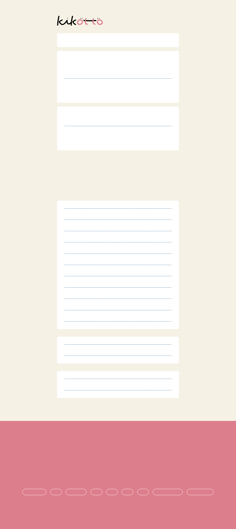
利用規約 (117, 442)
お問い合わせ (118, 475)
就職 (143, 492)
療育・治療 (76, 492)
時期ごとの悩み (200, 492)
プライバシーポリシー (118, 459)
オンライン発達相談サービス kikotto (120, 511)
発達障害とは (34, 492)
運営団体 (117, 467)
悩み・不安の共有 (168, 492)
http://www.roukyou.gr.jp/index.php (112, 96)
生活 (96, 492)
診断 (56, 492)
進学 (127, 492)
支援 (112, 492)
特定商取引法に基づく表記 (118, 450)
